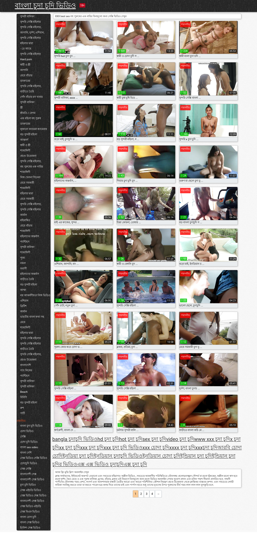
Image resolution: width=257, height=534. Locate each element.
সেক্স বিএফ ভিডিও (30, 511)
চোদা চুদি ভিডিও (29, 442)
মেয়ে (22, 322)
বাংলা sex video (29, 447)
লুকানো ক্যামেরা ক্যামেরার (33, 129)
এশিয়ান (24, 300)
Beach (24, 391)
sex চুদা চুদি (154, 439)
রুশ (22, 408)
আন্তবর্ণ (24, 139)
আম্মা (23, 290)
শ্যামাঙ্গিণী (25, 150)
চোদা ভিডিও (27, 431)
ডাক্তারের (25, 80)
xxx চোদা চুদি (155, 448)
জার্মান (23, 214)
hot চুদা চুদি (130, 439)
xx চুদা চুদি (69, 448)
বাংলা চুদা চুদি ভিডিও (45, 5)
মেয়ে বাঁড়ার (26, 75)
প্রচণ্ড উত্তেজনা (28, 156)
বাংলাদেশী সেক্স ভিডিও (32, 479)
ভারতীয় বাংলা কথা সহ (32, 316)
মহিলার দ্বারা (26, 43)
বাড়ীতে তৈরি (27, 91)
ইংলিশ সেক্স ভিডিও (30, 527)
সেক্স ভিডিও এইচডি (30, 506)
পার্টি (22, 413)
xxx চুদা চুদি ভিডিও (123, 448)
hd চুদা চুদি (108, 439)
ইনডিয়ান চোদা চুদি (161, 456)
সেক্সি (23, 436)
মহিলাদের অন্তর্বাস (29, 236)
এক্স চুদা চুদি (135, 464)
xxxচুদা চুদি (206, 448)
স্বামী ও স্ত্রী (25, 64)
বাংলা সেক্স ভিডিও (29, 522)
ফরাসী (23, 268)
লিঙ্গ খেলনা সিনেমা (30, 177)
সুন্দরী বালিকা (27, 16)
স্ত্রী (21, 107)
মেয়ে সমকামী (27, 182)
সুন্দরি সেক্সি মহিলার (30, 21)
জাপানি (24, 70)
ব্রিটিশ (23, 306)
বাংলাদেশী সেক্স (28, 474)
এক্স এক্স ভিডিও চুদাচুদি (100, 464)
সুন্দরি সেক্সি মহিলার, (30, 27)
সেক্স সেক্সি (25, 468)
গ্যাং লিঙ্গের (26, 370)
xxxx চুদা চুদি (182, 448)
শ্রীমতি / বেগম (27, 113)
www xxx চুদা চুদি (212, 439)
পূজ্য (22, 257)
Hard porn (26, 59)
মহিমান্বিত (25, 220)
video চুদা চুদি (180, 439)
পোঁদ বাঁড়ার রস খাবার (31, 97)
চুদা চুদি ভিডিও (28, 484)
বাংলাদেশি (25, 365)
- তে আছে (25, 48)
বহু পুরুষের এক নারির (31, 166)
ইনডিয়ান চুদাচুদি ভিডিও (118, 456)
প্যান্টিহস (24, 241)
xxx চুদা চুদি (92, 448)
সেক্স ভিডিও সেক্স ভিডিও (33, 495)
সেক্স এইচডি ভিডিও (30, 490)
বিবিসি (23, 397)
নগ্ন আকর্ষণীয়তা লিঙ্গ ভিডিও (35, 295)
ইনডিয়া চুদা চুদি (78, 456)
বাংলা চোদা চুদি (28, 517)
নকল (23, 263)
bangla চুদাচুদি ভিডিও (74, 439)
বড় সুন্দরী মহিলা (28, 134)
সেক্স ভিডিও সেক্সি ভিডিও (33, 458)
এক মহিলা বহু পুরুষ (30, 118)
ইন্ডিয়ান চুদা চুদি (196, 456)
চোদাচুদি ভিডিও (28, 463)
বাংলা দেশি (26, 452)
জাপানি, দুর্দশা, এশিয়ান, (32, 32)
